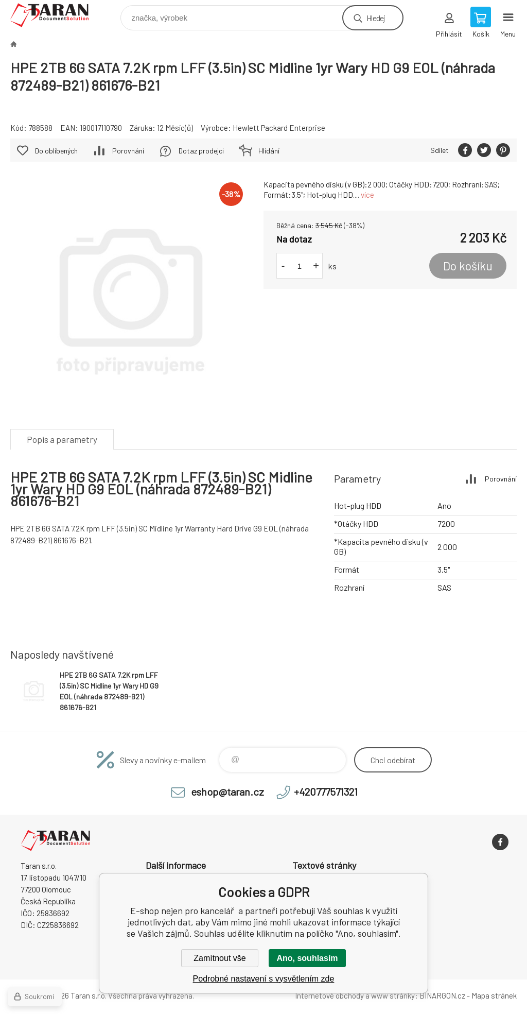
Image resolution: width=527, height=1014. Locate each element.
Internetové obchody (329, 995)
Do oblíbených (56, 150)
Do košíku (468, 266)
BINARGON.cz (442, 995)
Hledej (375, 18)
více (367, 194)
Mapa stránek (494, 995)
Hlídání (268, 150)
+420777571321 (326, 791)
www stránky (393, 995)
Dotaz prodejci (201, 150)
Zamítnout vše (219, 958)
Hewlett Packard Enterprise (279, 127)
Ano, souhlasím (307, 958)
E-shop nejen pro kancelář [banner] (55, 15)
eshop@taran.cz (227, 791)
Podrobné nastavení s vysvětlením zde (264, 978)
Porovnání (128, 150)
